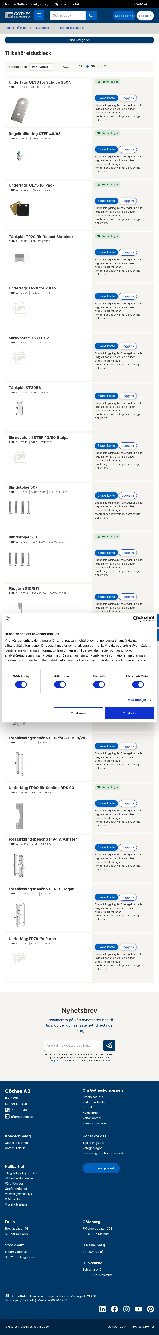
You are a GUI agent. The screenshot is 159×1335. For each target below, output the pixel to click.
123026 (24, 189)
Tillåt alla (129, 713)
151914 (23, 342)
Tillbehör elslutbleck (71, 27)
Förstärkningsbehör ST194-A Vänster (43, 839)
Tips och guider (93, 1143)
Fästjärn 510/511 (24, 588)
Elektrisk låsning (16, 27)
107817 (23, 541)
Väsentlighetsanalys (18, 1194)
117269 (23, 86)
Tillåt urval (79, 713)
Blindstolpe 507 (23, 487)
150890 (24, 138)
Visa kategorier (79, 40)
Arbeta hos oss (93, 1097)
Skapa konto (124, 15)
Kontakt (75, 4)
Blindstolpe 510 (23, 537)
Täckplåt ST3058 (25, 388)
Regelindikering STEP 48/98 (35, 134)
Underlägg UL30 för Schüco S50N (40, 82)
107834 (24, 593)
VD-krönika (12, 1199)
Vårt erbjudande (94, 1102)
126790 (24, 792)
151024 (24, 292)
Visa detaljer (137, 700)
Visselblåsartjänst (16, 1204)
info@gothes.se (19, 1117)
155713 (23, 392)
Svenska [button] (142, 4)
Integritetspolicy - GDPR (21, 1173)
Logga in (145, 15)
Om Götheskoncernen (103, 1090)
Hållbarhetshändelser (19, 1178)
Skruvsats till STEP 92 (29, 338)
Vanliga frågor (41, 4)
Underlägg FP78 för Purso (32, 288)
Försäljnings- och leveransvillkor (104, 1153)
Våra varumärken (94, 1123)
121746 (23, 742)
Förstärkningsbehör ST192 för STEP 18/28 (47, 738)
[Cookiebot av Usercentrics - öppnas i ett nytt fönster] (136, 619)
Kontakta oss (94, 1136)
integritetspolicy (58, 1060)
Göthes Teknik (15, 1148)
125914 (23, 241)
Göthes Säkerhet (16, 1143)
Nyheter (60, 4)
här (108, 1060)
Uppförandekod (16, 1188)
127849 (24, 893)
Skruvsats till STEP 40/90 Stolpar (39, 437)
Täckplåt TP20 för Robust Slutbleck (41, 236)
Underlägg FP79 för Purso (32, 939)
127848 (24, 843)
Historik (88, 1107)
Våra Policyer (14, 1183)
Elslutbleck (42, 27)
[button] (39, 15)
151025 (24, 943)
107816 (24, 492)
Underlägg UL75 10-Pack (31, 185)
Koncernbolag (18, 1136)
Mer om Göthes (16, 4)
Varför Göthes (92, 1118)
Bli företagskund (101, 1168)
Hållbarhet (14, 1166)
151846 (24, 442)
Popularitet (41, 67)
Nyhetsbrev (91, 1112)
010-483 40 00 (18, 1110)
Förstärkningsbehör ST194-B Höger (41, 889)
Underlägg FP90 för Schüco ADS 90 (41, 788)
